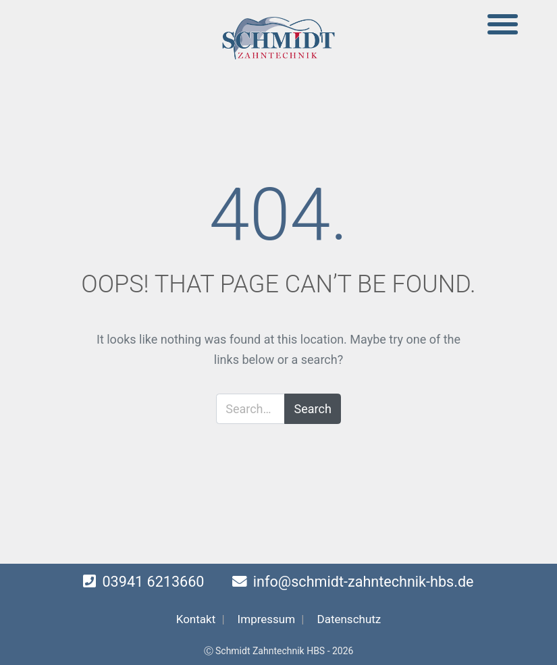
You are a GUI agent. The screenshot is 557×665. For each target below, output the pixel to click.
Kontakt (196, 619)
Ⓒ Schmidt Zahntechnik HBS (264, 650)
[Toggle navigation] (503, 24)
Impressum (267, 619)
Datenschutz (349, 619)
